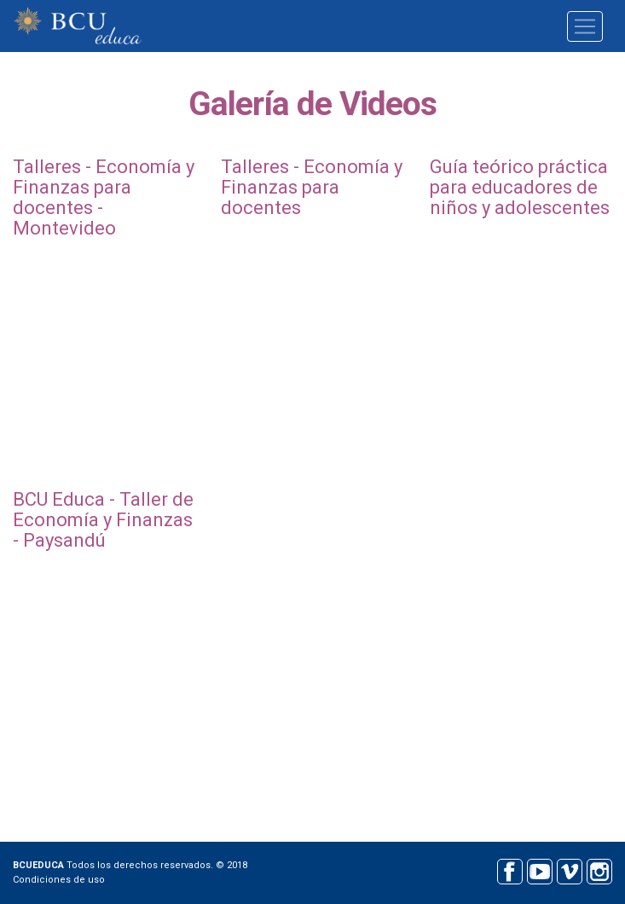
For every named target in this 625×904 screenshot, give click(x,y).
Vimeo (569, 869)
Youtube (539, 869)
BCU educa (78, 26)
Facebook (509, 869)
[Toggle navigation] (585, 26)
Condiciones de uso (59, 879)
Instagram (599, 869)
